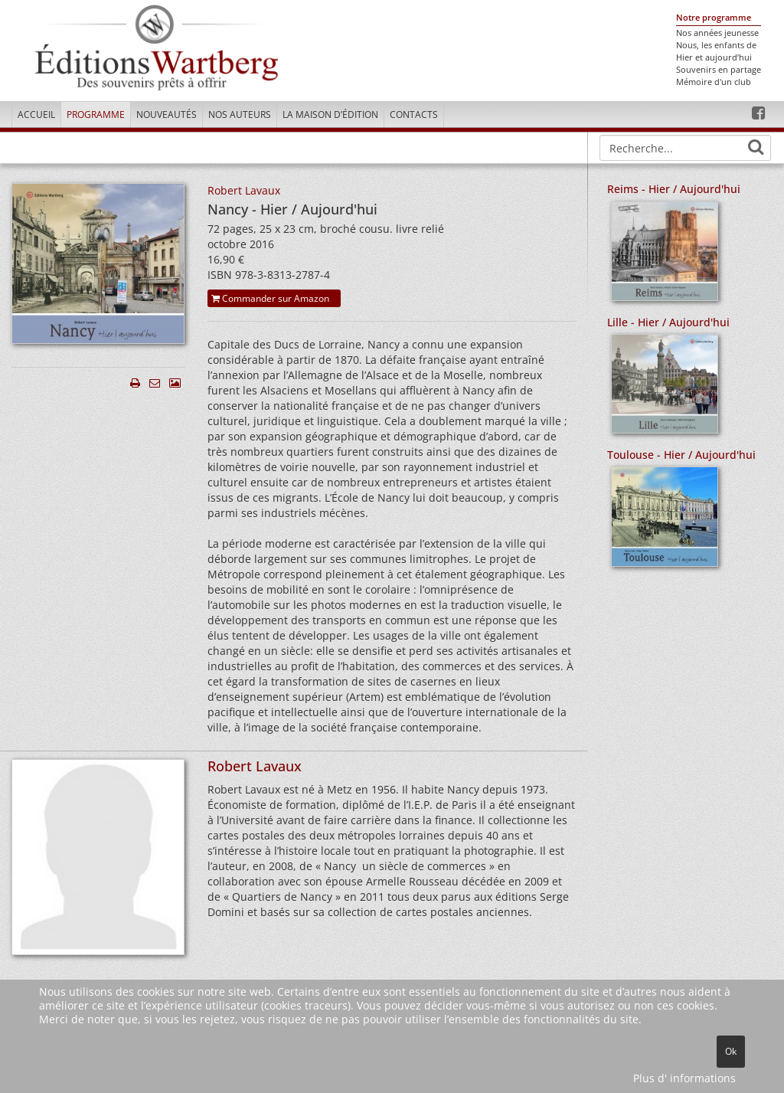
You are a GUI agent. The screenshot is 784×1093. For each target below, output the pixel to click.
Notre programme (713, 17)
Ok (731, 1051)
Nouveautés (166, 114)
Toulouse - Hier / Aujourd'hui (681, 454)
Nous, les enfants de (716, 45)
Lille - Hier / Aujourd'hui (668, 322)
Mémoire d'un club (713, 82)
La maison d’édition (330, 114)
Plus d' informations (684, 1078)
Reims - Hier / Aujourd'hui (673, 189)
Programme (96, 114)
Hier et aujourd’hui (714, 57)
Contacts (414, 114)
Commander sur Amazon (270, 298)
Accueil (36, 114)
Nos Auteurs (239, 114)
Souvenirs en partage (718, 69)
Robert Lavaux (243, 190)
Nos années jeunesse (717, 33)
